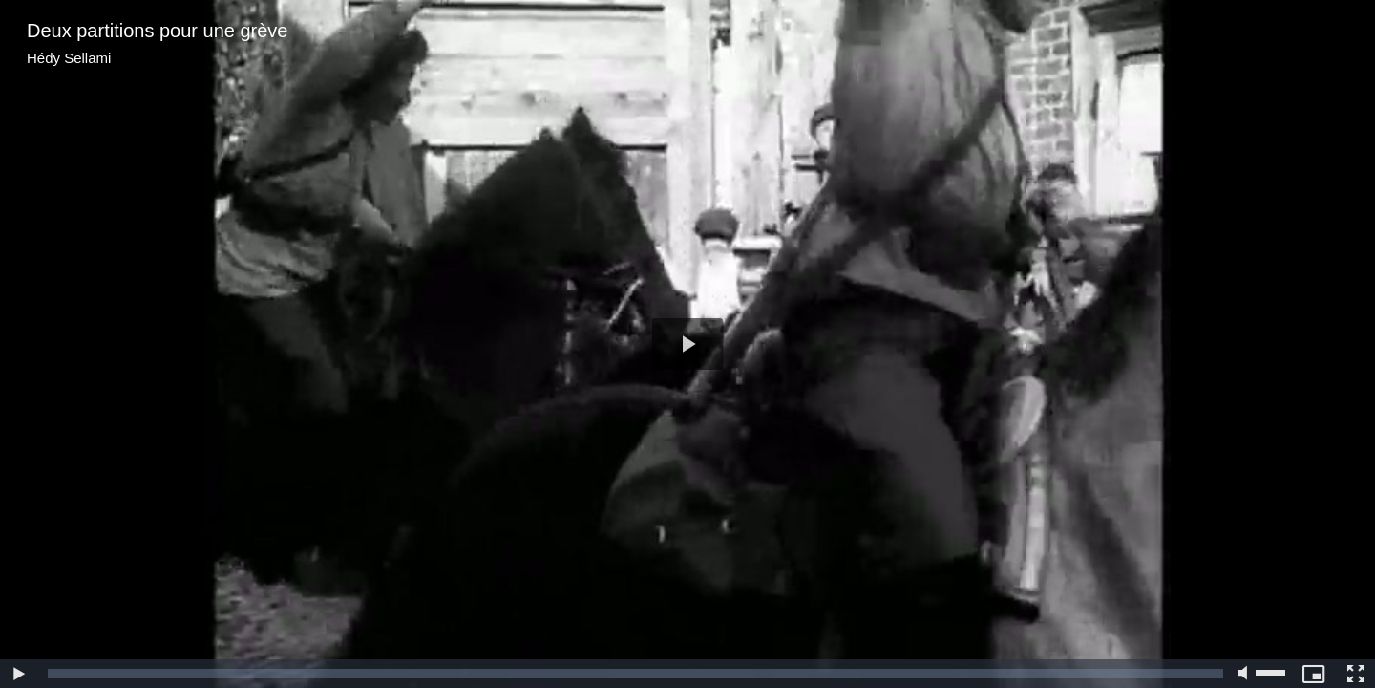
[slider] (635, 673)
